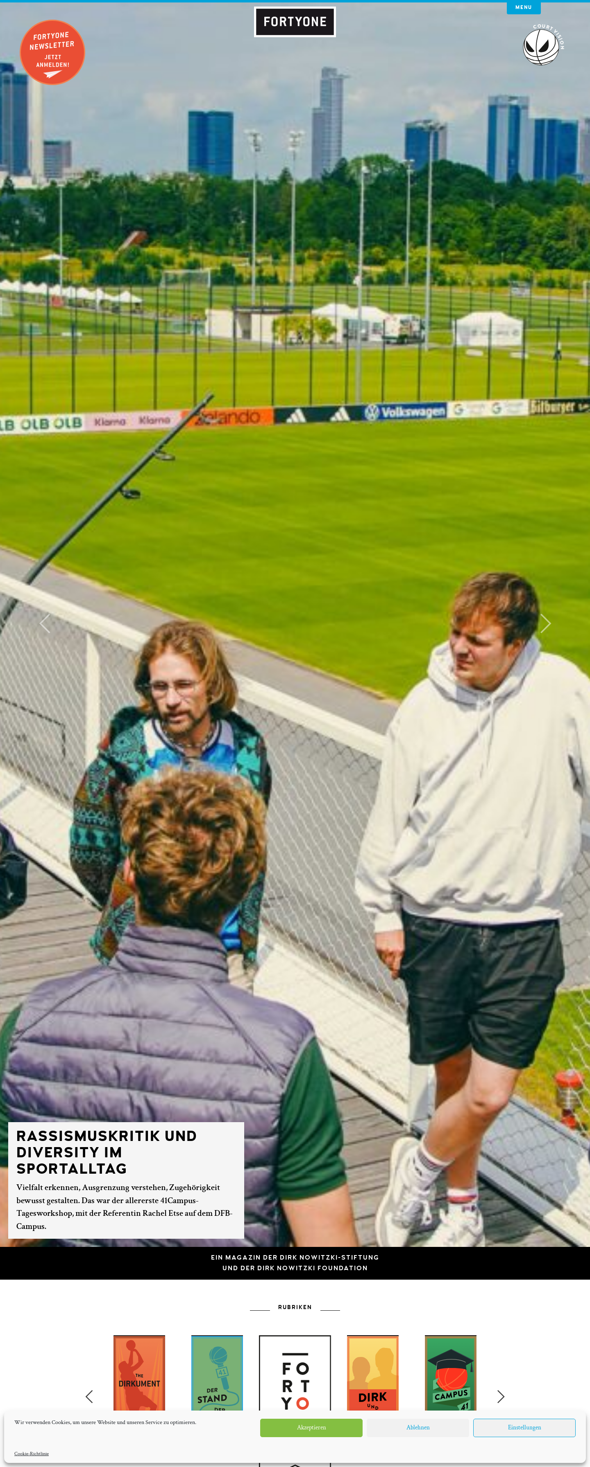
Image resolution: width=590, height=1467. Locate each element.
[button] (44, 623)
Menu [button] (523, 7)
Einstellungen (524, 1427)
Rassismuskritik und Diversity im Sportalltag (106, 1152)
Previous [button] (88, 1396)
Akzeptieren (311, 1427)
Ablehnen (418, 1427)
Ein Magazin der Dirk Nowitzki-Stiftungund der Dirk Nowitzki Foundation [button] (295, 1262)
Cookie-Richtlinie (31, 1454)
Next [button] (501, 1396)
